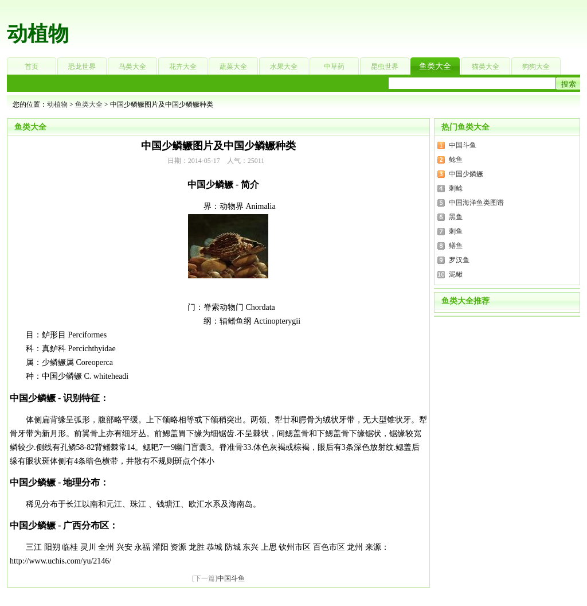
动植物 (38, 33)
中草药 (334, 67)
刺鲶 (456, 188)
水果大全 (284, 67)
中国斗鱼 (231, 578)
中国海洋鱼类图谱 (476, 203)
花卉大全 (183, 67)
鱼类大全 (435, 66)
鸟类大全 (132, 67)
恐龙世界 (82, 67)
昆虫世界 (384, 67)
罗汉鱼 (459, 260)
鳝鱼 (456, 246)
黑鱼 (456, 217)
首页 (31, 67)
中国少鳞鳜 (466, 174)
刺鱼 (456, 231)
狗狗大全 (536, 67)
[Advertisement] (365, 26)
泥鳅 (456, 274)
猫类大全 (485, 67)
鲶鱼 (456, 160)
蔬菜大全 (233, 67)
